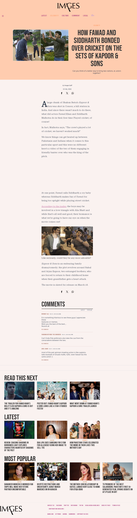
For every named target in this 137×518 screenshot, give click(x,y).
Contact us (50, 505)
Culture (65, 15)
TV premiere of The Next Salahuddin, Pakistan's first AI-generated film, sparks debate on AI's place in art (118, 488)
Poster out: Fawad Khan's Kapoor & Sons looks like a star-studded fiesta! (52, 406)
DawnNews (72, 514)
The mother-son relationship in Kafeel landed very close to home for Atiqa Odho (85, 487)
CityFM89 (58, 514)
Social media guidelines (92, 505)
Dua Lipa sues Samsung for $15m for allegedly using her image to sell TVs (51, 445)
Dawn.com (50, 514)
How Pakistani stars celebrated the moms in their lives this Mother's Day (84, 445)
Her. (93, 15)
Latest (44, 15)
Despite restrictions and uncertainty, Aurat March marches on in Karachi (48, 487)
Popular (89, 310)
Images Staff (68, 85)
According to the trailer (54, 206)
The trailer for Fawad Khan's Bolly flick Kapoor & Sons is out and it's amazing (18, 406)
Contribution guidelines (56, 509)
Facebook (59, 505)
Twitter (66, 505)
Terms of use (116, 505)
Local (85, 15)
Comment (76, 15)
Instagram (74, 505)
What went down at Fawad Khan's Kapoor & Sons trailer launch (84, 405)
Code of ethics (105, 505)
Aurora (65, 514)
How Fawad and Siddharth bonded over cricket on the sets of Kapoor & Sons (97, 48)
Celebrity (54, 15)
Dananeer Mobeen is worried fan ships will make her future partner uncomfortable (18, 487)
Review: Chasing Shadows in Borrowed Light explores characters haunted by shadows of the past (19, 446)
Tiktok (81, 505)
